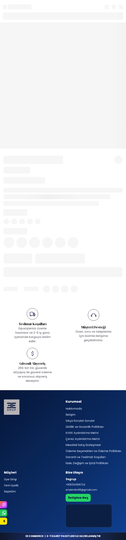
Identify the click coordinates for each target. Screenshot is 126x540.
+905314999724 (75, 484)
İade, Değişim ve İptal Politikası (87, 463)
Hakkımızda (74, 409)
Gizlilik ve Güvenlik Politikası (85, 427)
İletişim (70, 415)
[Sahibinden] (3, 521)
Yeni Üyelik (11, 485)
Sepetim (10, 491)
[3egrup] (11, 407)
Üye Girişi (10, 479)
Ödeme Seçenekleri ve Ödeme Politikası (93, 451)
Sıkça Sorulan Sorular (80, 421)
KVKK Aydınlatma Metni (82, 433)
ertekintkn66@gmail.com (81, 490)
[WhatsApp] (3, 512)
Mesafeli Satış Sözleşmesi (83, 445)
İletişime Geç (78, 498)
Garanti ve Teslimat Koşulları (86, 457)
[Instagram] (3, 504)
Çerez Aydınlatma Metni (83, 439)
